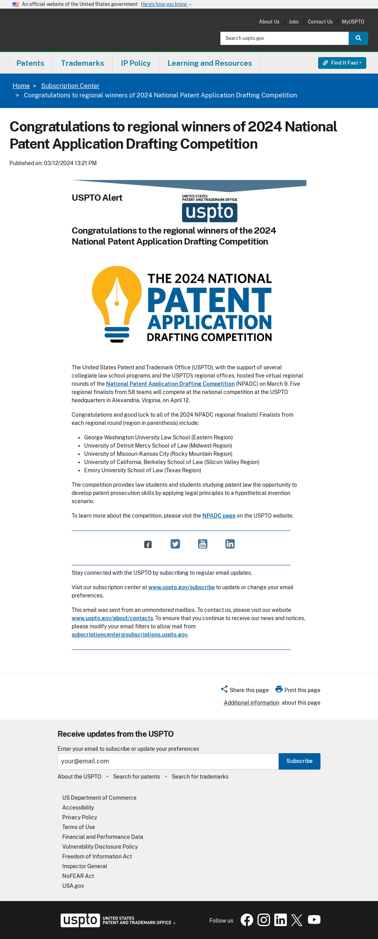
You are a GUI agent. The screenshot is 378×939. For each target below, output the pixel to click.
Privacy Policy (79, 817)
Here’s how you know (167, 4)
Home (21, 86)
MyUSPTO (353, 22)
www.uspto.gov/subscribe (181, 587)
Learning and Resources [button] (209, 63)
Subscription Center (70, 86)
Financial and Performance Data (102, 837)
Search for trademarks (200, 777)
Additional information (251, 703)
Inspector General (84, 866)
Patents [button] (30, 63)
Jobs (294, 22)
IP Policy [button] (136, 63)
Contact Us (320, 22)
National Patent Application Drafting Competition (170, 384)
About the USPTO (79, 777)
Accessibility (78, 807)
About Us (269, 22)
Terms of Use (78, 827)
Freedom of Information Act (97, 856)
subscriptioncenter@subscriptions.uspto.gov (129, 634)
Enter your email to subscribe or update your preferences (128, 749)
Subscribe (299, 761)
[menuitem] (30, 63)
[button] (244, 691)
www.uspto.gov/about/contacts (112, 618)
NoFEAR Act (78, 876)
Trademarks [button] (82, 63)
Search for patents (136, 777)
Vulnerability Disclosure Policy (100, 847)
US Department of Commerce (99, 798)
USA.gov (73, 886)
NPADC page (219, 516)
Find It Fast (340, 63)
